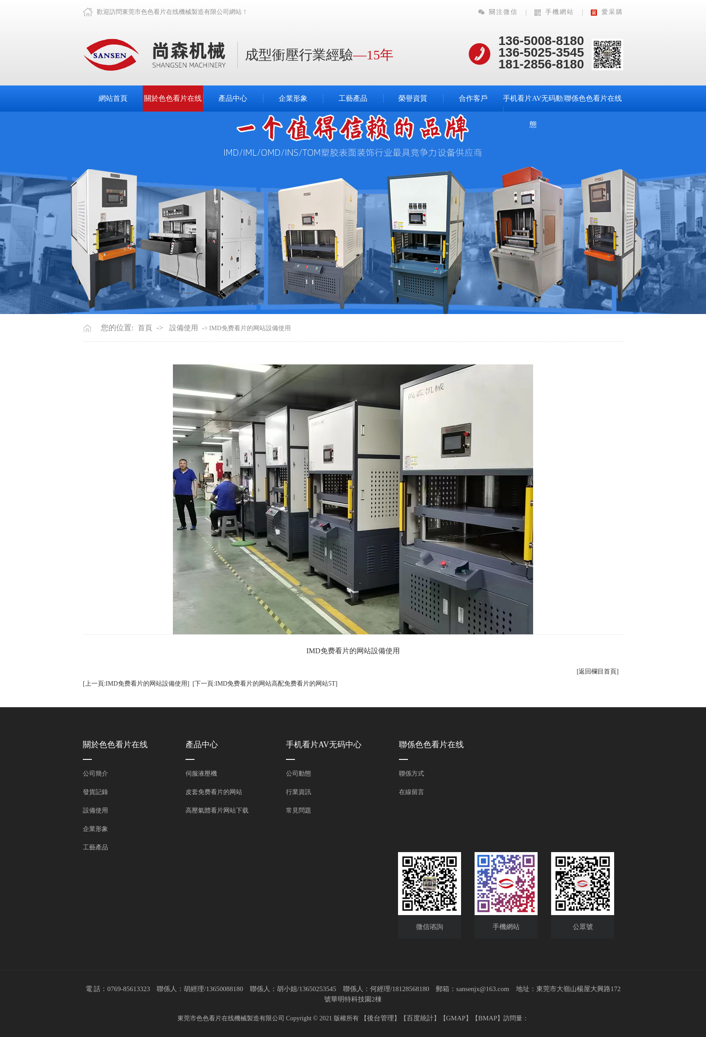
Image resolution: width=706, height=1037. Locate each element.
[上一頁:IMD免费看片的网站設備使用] (136, 683)
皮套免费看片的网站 (214, 792)
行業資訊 (298, 792)
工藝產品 (353, 98)
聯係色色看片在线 (593, 98)
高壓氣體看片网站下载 (217, 810)
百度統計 (420, 1018)
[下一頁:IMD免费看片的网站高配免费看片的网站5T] (264, 683)
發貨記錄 (95, 792)
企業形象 (293, 98)
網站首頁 (113, 98)
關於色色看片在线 (173, 98)
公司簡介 (95, 773)
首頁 (145, 328)
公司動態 (298, 773)
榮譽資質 (412, 98)
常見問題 (298, 810)
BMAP (488, 1018)
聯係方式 (411, 773)
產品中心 (232, 98)
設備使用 (183, 328)
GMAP (456, 1018)
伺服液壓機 (201, 773)
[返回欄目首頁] (598, 671)
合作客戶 (473, 98)
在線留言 (411, 792)
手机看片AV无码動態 (533, 111)
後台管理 (380, 1018)
